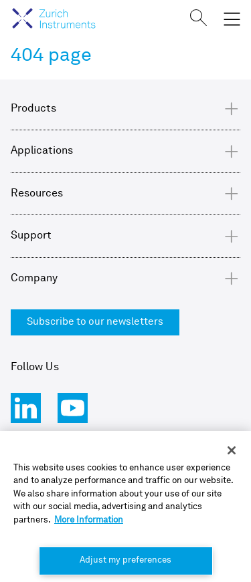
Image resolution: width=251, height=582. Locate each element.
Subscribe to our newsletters (95, 322)
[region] (125, 506)
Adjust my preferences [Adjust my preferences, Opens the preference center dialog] (125, 560)
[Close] (231, 450)
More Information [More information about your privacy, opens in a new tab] (88, 520)
